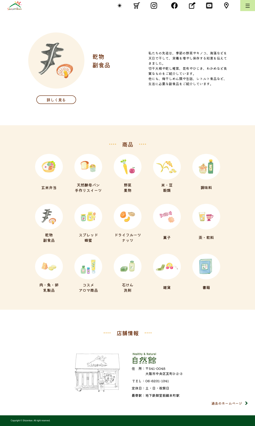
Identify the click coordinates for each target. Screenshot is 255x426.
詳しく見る (56, 99)
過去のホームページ (226, 403)
